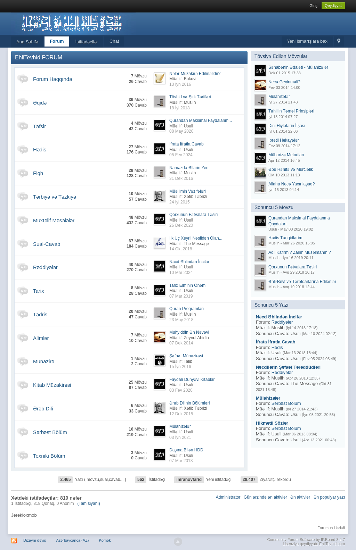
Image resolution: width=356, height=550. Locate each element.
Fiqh (38, 173)
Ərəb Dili (43, 408)
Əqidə (40, 103)
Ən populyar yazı (329, 497)
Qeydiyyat (333, 5)
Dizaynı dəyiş (34, 540)
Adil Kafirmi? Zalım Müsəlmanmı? (299, 252)
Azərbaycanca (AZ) (72, 540)
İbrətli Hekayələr (283, 140)
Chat (114, 41)
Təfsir (39, 126)
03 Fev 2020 (181, 390)
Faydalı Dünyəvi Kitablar (192, 379)
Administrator (228, 497)
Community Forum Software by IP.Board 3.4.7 (306, 540)
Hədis (39, 149)
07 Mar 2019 (181, 296)
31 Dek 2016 (181, 178)
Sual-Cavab (46, 244)
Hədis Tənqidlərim (285, 237)
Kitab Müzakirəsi (52, 385)
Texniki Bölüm (49, 456)
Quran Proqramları (186, 308)
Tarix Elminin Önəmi (188, 285)
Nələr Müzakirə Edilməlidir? (194, 73)
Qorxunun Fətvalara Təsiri (193, 214)
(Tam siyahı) (88, 503)
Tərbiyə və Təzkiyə (54, 197)
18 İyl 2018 (179, 108)
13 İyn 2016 (180, 84)
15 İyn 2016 (180, 366)
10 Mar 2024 (181, 272)
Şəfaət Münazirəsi (186, 355)
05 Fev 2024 (181, 154)
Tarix (38, 291)
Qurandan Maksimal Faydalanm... (200, 120)
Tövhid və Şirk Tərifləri (190, 96)
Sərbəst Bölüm (50, 432)
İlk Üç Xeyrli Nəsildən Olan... (195, 238)
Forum (57, 41)
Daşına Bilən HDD (186, 450)
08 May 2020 (181, 131)
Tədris (40, 314)
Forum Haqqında (52, 79)
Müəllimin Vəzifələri (187, 191)
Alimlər (41, 338)
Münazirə (43, 361)
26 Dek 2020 (181, 225)
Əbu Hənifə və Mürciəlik (290, 169)
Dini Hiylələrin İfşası (286, 125)
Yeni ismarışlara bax (307, 41)
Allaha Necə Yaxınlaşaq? (291, 184)
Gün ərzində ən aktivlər (265, 497)
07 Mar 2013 (181, 460)
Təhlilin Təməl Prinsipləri (291, 111)
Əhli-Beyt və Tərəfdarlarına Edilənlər (302, 281)
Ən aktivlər (300, 497)
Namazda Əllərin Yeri (189, 167)
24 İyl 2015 (179, 202)
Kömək (105, 540)
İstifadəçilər (86, 41)
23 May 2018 (181, 319)
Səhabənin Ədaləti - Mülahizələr (298, 67)
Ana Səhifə (27, 41)
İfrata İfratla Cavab (186, 144)
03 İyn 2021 (180, 437)
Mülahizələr (180, 426)
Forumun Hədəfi (331, 528)
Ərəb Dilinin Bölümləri (189, 403)
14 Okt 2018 (180, 249)
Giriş (313, 5)
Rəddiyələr (45, 267)
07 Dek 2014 (181, 343)
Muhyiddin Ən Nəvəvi (189, 332)
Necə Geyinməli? (284, 82)
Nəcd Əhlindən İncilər (189, 261)
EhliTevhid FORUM (38, 57)
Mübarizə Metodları (286, 154)
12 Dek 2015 (181, 413)
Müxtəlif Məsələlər (53, 220)
